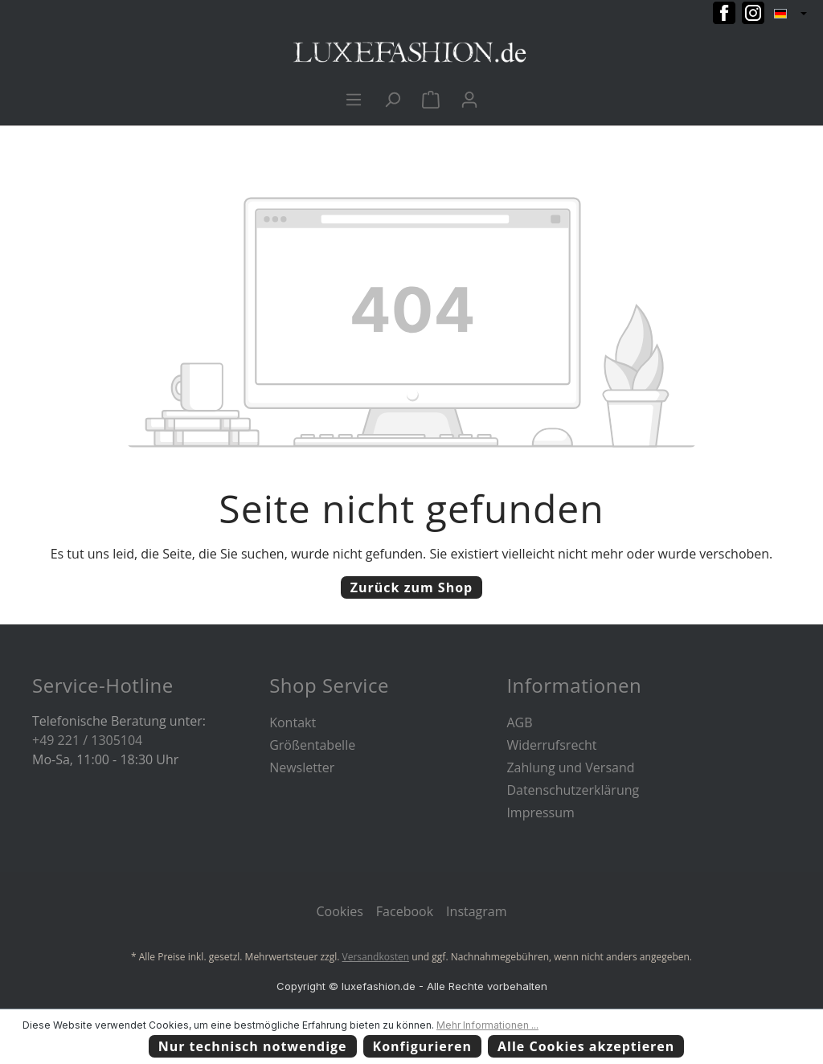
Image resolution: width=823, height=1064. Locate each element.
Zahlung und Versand (570, 767)
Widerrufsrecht (551, 745)
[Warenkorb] (431, 99)
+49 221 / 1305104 (87, 740)
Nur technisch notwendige (252, 1046)
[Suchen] (392, 99)
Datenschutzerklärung (572, 790)
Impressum (540, 812)
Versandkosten (376, 957)
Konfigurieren (423, 1046)
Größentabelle (312, 745)
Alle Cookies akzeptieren (585, 1046)
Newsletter (301, 767)
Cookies (339, 911)
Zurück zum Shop (411, 587)
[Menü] (353, 99)
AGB (519, 722)
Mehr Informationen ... (487, 1025)
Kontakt (292, 722)
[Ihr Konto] (469, 99)
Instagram (476, 911)
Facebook (404, 911)
